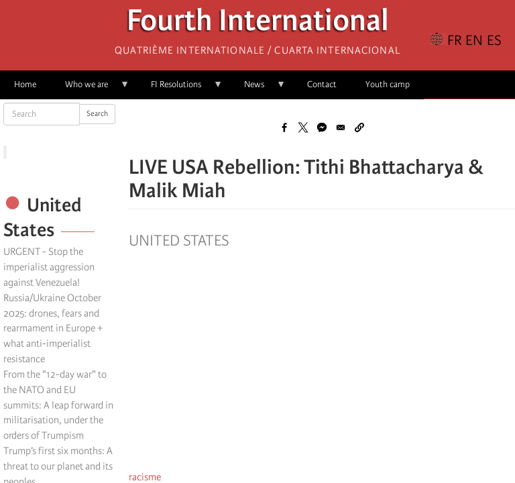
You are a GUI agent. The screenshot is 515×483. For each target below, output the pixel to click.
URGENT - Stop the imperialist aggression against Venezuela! (49, 267)
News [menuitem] (258, 89)
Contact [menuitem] (322, 84)
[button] (359, 127)
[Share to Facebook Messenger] (322, 127)
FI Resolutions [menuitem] (180, 89)
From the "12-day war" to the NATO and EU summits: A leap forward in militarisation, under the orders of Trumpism (58, 404)
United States (179, 241)
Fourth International (258, 24)
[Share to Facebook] (284, 127)
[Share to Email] (340, 127)
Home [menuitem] (25, 84)
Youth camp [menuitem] (387, 84)
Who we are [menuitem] (90, 89)
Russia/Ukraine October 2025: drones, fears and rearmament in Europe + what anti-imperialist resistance (53, 328)
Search (97, 113)
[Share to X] (303, 127)
